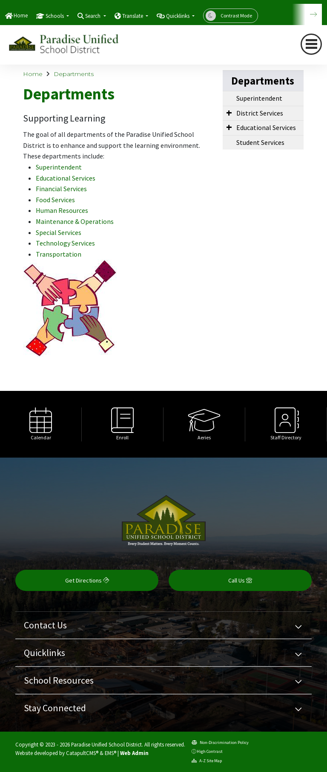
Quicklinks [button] (178, 16)
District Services (259, 113)
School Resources (59, 680)
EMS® (110, 752)
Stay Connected (55, 708)
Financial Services (61, 188)
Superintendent (59, 167)
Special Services (58, 232)
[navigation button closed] (311, 44)
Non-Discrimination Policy (220, 742)
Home (21, 15)
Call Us (240, 580)
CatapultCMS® (82, 752)
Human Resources (62, 210)
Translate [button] (133, 16)
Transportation (58, 254)
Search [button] (93, 16)
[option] (41, 424)
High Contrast (210, 751)
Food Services (55, 199)
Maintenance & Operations (75, 221)
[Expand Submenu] (229, 112)
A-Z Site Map (207, 761)
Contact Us (45, 625)
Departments (74, 74)
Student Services (260, 142)
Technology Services (65, 243)
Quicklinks (44, 653)
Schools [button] (55, 16)
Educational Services (65, 178)
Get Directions (87, 580)
